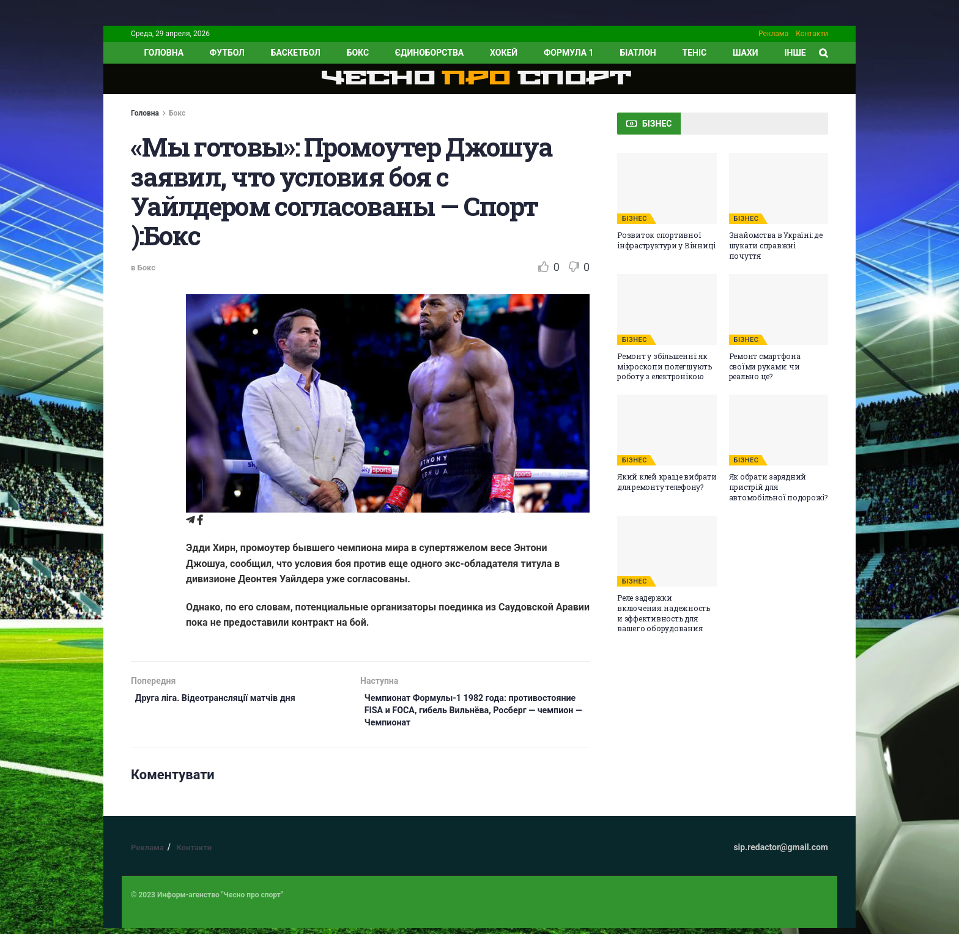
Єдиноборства (429, 52)
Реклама (773, 33)
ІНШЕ (794, 52)
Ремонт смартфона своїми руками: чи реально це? (765, 366)
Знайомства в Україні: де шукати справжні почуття (776, 245)
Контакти (812, 33)
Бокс (358, 52)
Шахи (745, 52)
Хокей (503, 52)
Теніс (695, 52)
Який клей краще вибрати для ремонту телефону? (666, 482)
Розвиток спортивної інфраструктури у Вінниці (666, 240)
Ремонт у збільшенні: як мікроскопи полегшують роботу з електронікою (664, 366)
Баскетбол (295, 52)
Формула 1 (569, 52)
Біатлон (638, 52)
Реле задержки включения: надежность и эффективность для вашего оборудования (663, 613)
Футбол (227, 52)
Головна (145, 113)
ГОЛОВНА (163, 52)
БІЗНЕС (634, 219)
